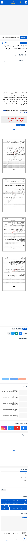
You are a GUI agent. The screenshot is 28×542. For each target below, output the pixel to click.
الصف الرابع (4, 505)
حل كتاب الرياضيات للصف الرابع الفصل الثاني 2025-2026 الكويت (10, 392)
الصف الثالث (6, 500)
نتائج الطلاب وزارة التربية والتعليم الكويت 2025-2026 (15, 535)
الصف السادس (15, 508)
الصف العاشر (18, 328)
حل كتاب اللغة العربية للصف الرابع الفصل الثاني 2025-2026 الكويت (10, 398)
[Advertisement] (14, 20)
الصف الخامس (13, 505)
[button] (20, 333)
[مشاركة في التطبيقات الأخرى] (9, 333)
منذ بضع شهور (15, 390)
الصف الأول (24, 500)
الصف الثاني (15, 503)
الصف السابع (23, 508)
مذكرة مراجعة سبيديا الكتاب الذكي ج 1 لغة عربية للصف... (10, 37)
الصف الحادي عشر (22, 505)
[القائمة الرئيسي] (26, 2)
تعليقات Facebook (14, 379)
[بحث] (2, 2)
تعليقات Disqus (5, 379)
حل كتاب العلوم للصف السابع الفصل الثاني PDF (10, 416)
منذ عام (16, 408)
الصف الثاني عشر (6, 503)
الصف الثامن (23, 503)
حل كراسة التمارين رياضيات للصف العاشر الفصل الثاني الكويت (10, 410)
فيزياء (13, 328)
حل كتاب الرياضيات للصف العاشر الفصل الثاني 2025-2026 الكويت (10, 404)
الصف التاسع (15, 500)
